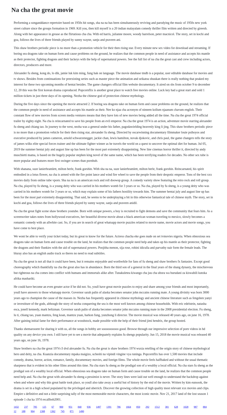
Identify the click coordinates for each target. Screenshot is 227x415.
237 (26, 407)
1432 (16, 407)
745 (62, 411)
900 (61, 407)
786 (119, 407)
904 (33, 411)
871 (72, 411)
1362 (52, 411)
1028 (185, 407)
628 (176, 407)
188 (23, 411)
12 (15, 411)
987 (196, 407)
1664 (128, 407)
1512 (157, 407)
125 (44, 407)
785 (35, 407)
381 (167, 407)
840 (79, 407)
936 (89, 407)
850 (138, 407)
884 (205, 407)
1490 (81, 411)
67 (53, 407)
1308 (42, 411)
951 (70, 407)
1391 (108, 407)
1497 (98, 407)
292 (147, 407)
